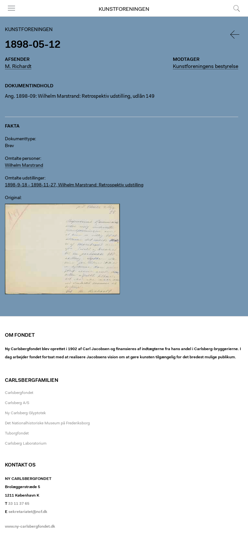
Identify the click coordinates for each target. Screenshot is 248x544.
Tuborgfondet (17, 433)
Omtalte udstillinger (24, 178)
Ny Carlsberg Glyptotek (25, 413)
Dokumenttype (20, 139)
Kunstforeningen (124, 9)
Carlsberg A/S (17, 403)
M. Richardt (18, 66)
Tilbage (235, 34)
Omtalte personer (22, 159)
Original (13, 198)
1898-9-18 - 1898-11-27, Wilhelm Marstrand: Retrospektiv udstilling (74, 185)
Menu (11, 8)
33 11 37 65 (18, 504)
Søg (236, 8)
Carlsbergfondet (19, 393)
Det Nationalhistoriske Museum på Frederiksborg (47, 423)
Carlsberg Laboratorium (25, 444)
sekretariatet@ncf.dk (27, 512)
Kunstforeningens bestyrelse (205, 66)
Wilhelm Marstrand (24, 165)
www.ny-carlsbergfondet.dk (30, 527)
